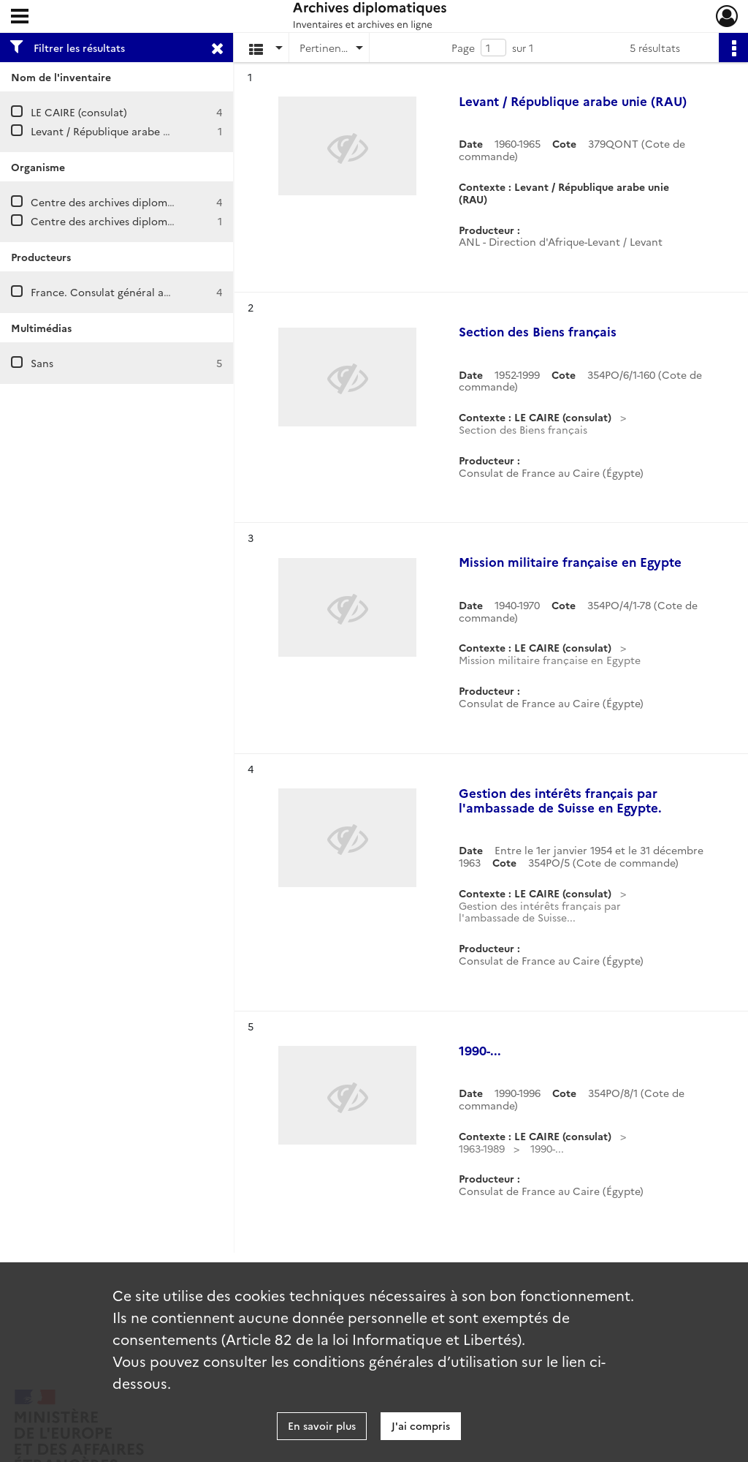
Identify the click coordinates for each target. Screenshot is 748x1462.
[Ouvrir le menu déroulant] (19, 17)
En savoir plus (322, 1425)
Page (463, 47)
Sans (42, 362)
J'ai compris (421, 1425)
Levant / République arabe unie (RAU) (123, 131)
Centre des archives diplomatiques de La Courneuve (160, 221)
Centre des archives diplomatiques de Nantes (144, 202)
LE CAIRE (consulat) (79, 112)
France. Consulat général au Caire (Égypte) (137, 292)
